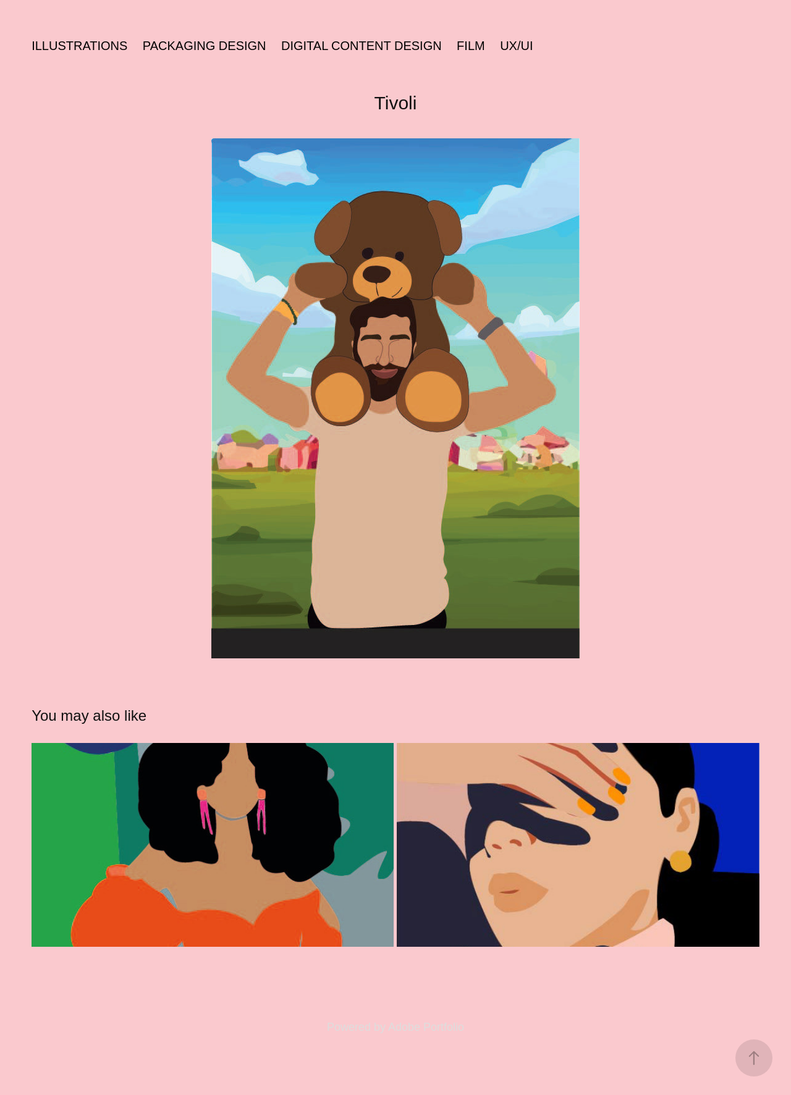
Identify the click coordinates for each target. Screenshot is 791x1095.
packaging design (204, 45)
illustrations (79, 45)
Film (471, 45)
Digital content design (361, 45)
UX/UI (516, 45)
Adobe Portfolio (426, 1027)
